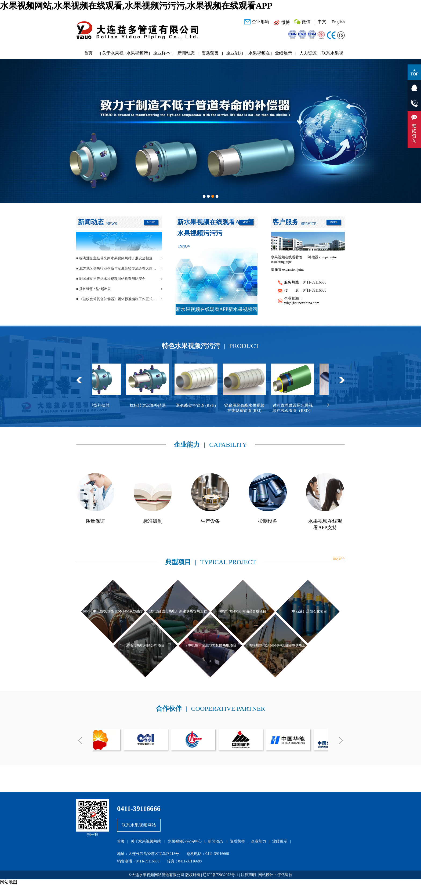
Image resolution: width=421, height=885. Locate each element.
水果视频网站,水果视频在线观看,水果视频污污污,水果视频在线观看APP (136, 5)
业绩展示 (283, 53)
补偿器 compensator (322, 257)
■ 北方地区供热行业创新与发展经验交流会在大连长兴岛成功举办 (119, 268)
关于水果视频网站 (113, 54)
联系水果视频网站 (332, 54)
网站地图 (8, 882)
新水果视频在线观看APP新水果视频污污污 (216, 311)
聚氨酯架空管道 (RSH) (199, 405)
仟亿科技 (284, 875)
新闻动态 (186, 53)
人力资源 (308, 53)
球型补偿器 (103, 405)
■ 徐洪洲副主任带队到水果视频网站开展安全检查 (114, 258)
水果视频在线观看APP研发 (259, 54)
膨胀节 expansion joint (287, 269)
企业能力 (234, 53)
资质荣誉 (210, 53)
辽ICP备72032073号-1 (220, 875)
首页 (88, 53)
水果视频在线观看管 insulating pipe (286, 259)
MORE (151, 222)
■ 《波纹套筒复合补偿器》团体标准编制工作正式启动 (117, 299)
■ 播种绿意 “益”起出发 (93, 289)
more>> (339, 558)
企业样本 (161, 53)
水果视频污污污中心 (137, 54)
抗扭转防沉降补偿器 (151, 405)
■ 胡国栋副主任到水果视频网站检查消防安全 (111, 279)
